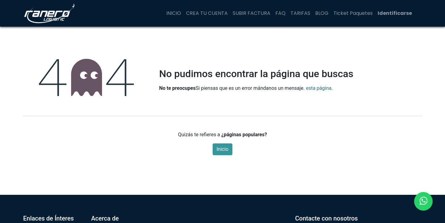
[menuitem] (174, 13)
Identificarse (395, 13)
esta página (319, 88)
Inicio (222, 149)
